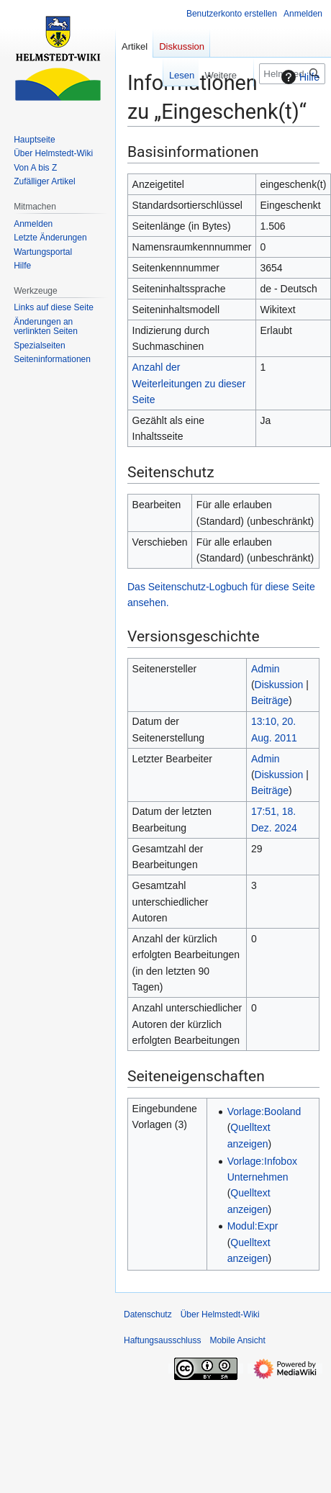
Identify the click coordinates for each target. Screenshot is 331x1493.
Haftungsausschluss (162, 1340)
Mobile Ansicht (237, 1340)
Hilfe (298, 77)
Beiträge (270, 700)
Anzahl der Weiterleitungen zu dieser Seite (189, 383)
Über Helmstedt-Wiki (220, 1314)
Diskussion (279, 684)
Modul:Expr (252, 1226)
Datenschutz (148, 1314)
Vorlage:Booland (264, 1111)
